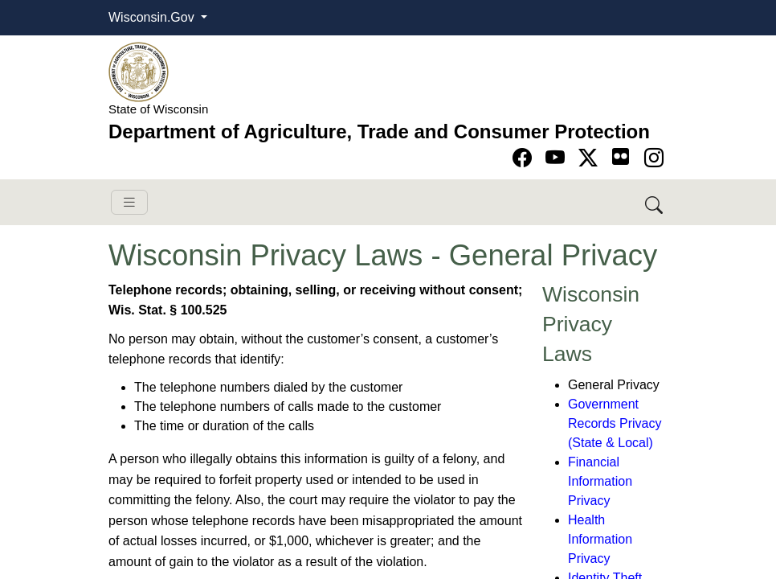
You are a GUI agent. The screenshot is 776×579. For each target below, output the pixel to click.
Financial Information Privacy (600, 481)
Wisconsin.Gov (153, 17)
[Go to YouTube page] (557, 158)
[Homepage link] (138, 71)
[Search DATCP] (655, 202)
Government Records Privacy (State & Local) (614, 423)
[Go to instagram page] (654, 158)
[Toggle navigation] (129, 202)
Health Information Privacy (600, 539)
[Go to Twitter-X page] (590, 158)
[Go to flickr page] (621, 156)
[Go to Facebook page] (525, 158)
